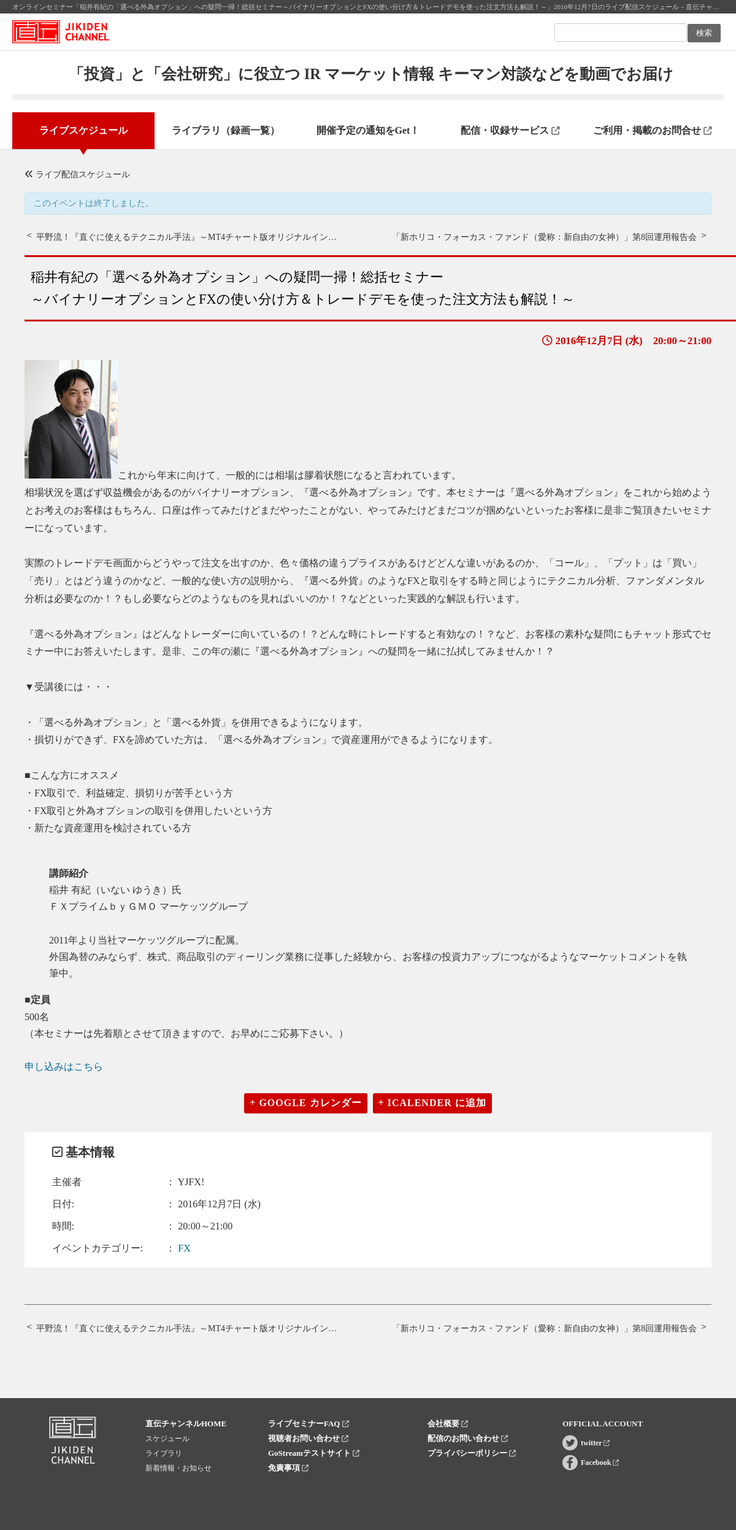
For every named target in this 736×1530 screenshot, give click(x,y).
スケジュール (167, 1438)
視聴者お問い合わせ (308, 1438)
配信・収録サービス (510, 130)
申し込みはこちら (64, 1066)
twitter (595, 1443)
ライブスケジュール (83, 130)
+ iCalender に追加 (432, 1103)
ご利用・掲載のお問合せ (652, 130)
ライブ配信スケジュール (77, 174)
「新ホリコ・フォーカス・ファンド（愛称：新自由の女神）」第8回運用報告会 (544, 237)
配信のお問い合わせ (467, 1438)
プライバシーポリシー (471, 1453)
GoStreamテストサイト (313, 1453)
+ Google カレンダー (305, 1103)
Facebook (600, 1462)
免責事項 (288, 1467)
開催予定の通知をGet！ (368, 130)
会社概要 (447, 1423)
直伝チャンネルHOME (185, 1423)
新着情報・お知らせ (178, 1468)
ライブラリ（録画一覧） (226, 130)
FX (184, 1248)
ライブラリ (163, 1453)
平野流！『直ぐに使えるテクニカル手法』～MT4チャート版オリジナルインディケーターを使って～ (229, 237)
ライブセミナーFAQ (308, 1423)
